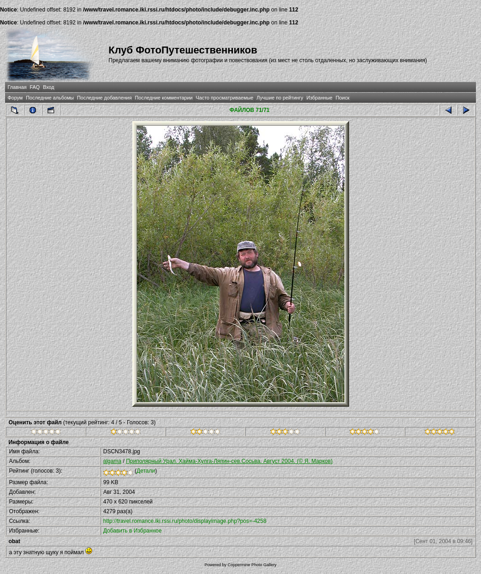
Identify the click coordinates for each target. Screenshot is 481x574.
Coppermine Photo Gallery (251, 564)
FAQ (35, 87)
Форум (15, 97)
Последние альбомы (50, 97)
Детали (146, 471)
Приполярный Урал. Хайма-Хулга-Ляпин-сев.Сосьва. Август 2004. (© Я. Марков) (229, 461)
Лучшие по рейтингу (279, 97)
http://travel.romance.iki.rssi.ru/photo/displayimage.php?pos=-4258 (185, 521)
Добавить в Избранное (132, 530)
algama (112, 461)
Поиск (343, 97)
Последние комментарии (164, 97)
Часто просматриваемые (225, 97)
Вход (48, 87)
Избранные (319, 97)
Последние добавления (104, 97)
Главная (16, 87)
